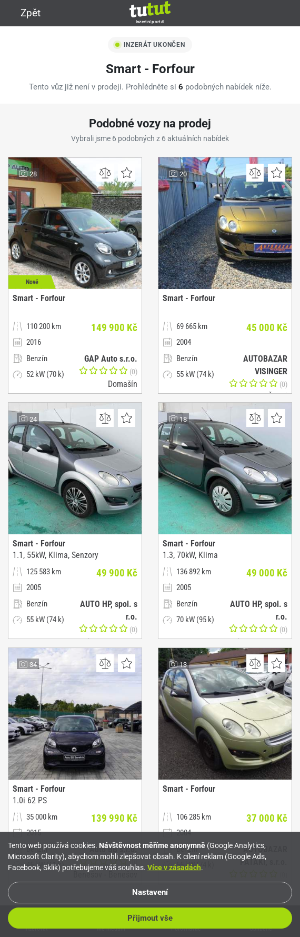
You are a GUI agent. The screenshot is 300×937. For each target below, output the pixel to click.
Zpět (24, 13)
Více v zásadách (174, 867)
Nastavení (150, 892)
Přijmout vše (150, 918)
